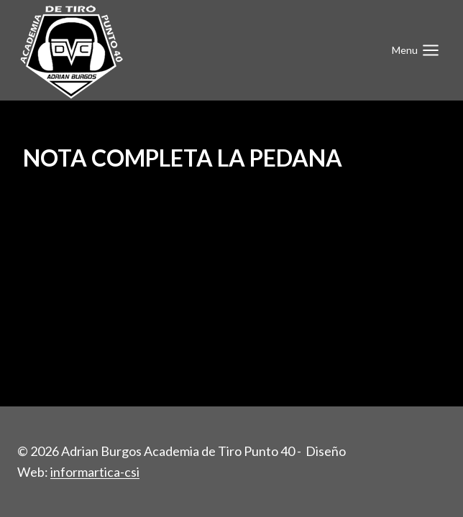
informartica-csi (94, 472)
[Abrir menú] (415, 50)
